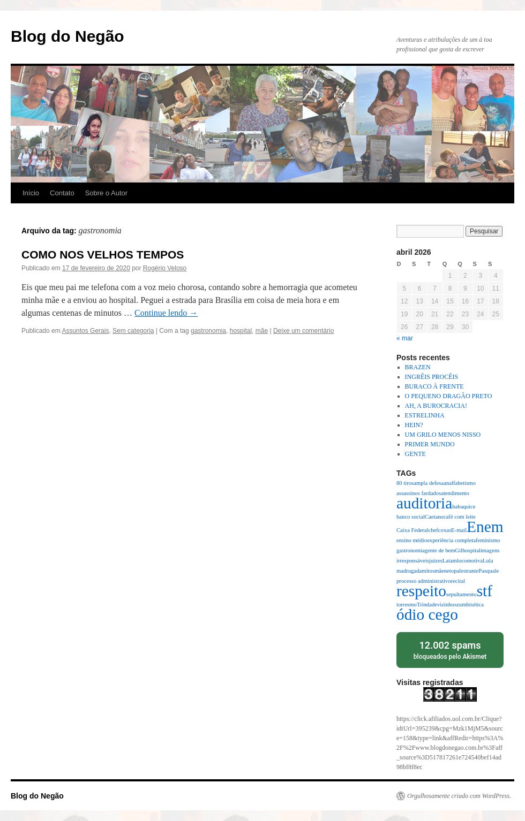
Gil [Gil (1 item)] (459, 550)
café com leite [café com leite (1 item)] (460, 517)
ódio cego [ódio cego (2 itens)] (427, 614)
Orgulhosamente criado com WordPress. (459, 796)
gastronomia (208, 331)
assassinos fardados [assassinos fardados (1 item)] (418, 493)
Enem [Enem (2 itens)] (485, 526)
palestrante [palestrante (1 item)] (466, 571)
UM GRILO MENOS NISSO (443, 434)
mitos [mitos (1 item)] (428, 571)
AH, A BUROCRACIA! (436, 405)
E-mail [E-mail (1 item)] (459, 530)
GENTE (415, 454)
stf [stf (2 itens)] (484, 590)
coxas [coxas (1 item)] (444, 530)
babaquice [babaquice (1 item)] (463, 507)
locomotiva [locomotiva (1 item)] (470, 561)
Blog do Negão (67, 36)
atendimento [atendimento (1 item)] (455, 493)
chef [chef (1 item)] (433, 530)
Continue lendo (166, 312)
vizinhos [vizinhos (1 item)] (446, 604)
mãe (262, 331)
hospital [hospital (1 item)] (471, 550)
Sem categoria (133, 331)
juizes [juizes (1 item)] (435, 561)
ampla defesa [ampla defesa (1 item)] (429, 483)
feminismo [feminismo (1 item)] (488, 540)
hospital (241, 331)
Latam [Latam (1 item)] (449, 561)
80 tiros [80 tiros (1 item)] (405, 483)
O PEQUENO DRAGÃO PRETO (448, 396)
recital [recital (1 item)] (458, 581)
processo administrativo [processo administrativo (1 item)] (423, 581)
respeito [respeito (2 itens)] (421, 590)
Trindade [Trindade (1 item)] (427, 604)
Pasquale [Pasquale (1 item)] (488, 571)
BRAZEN (418, 367)
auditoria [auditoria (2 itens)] (424, 503)
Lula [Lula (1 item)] (488, 561)
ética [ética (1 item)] (478, 604)
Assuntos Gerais (85, 331)
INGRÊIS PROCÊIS (432, 377)
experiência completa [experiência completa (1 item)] (451, 540)
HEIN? (414, 425)
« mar (404, 338)
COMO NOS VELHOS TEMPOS (102, 254)
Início (30, 193)
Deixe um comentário (303, 331)
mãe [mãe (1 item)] (439, 571)
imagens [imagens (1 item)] (490, 550)
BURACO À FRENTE (434, 386)
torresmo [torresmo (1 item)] (406, 604)
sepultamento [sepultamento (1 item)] (461, 594)
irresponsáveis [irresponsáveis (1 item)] (412, 561)
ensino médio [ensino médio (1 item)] (411, 540)
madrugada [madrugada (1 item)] (409, 571)
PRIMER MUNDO (430, 444)
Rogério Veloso (164, 268)
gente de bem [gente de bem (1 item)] (440, 550)
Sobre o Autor (106, 193)
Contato (62, 193)
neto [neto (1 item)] (449, 571)
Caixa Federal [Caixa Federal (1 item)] (412, 530)
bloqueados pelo (450, 649)
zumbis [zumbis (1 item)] (464, 604)
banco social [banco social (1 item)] (410, 517)
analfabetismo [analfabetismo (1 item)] (460, 483)
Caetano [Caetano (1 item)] (434, 517)
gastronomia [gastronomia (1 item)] (410, 550)
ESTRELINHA (425, 415)
